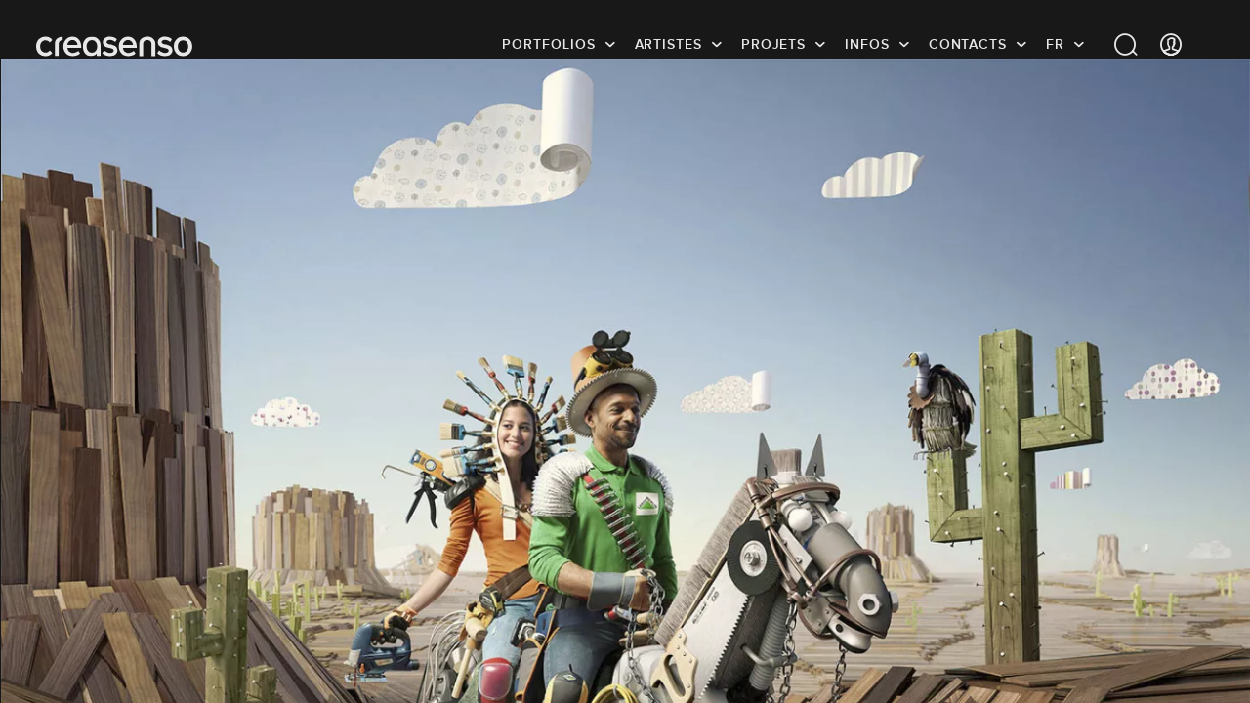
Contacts (968, 44)
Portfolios (548, 44)
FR (1055, 44)
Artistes (668, 44)
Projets (773, 44)
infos (867, 44)
